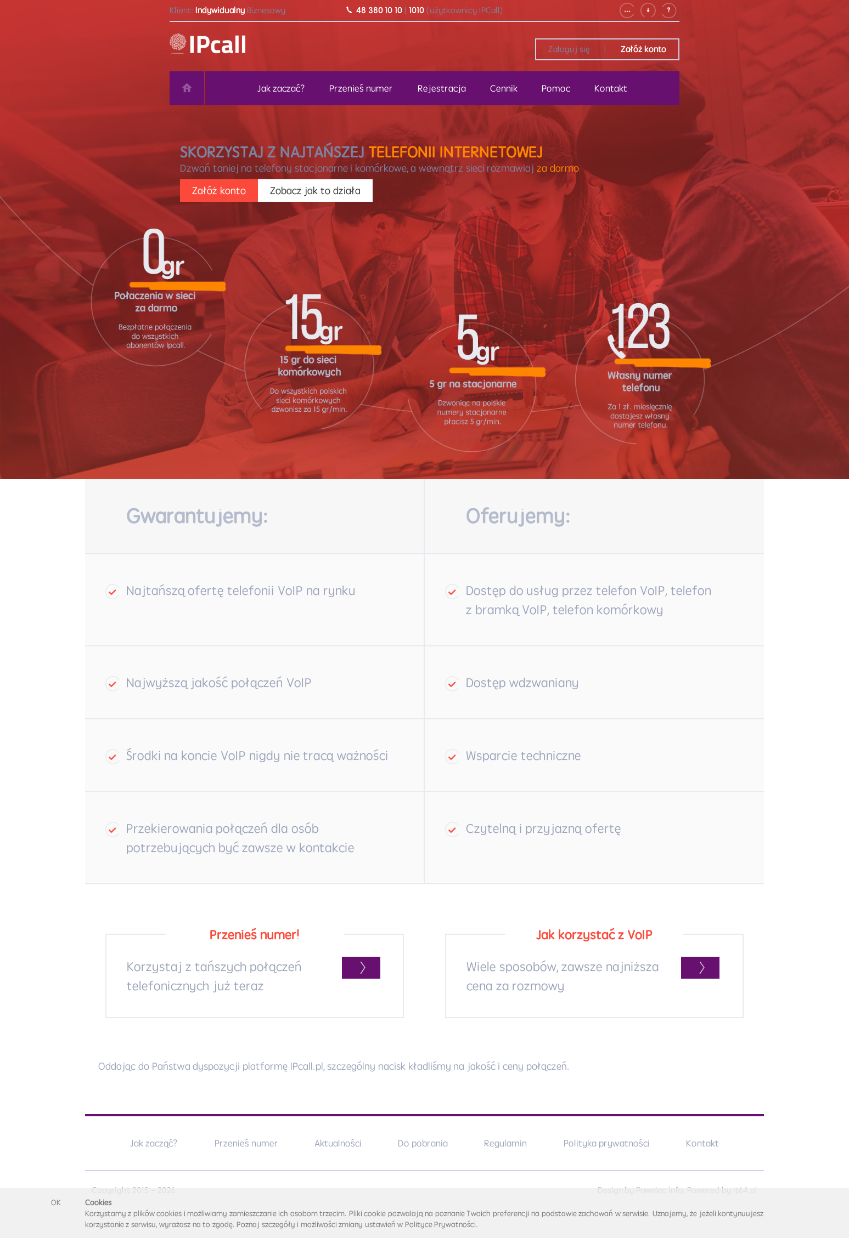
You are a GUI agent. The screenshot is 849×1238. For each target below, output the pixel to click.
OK (56, 1202)
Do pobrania (423, 1143)
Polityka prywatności (607, 1143)
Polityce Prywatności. (442, 1224)
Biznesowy (266, 10)
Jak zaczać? (281, 88)
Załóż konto (643, 49)
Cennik (504, 88)
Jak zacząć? (154, 1143)
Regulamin (505, 1143)
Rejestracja (442, 88)
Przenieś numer (361, 88)
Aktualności (338, 1143)
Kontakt (610, 88)
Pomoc (556, 88)
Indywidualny (220, 10)
